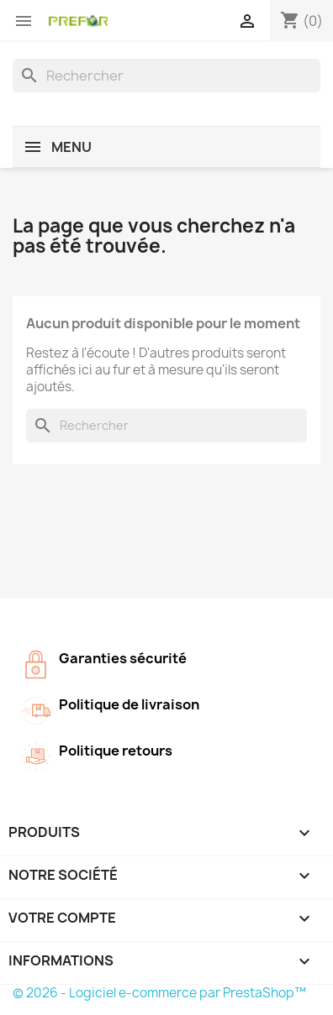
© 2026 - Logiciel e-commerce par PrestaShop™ (159, 993)
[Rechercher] (166, 75)
